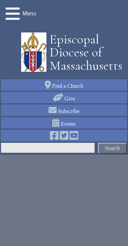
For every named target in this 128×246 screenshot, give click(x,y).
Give (64, 98)
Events (64, 124)
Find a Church (64, 86)
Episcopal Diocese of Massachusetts (83, 52)
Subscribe (64, 111)
